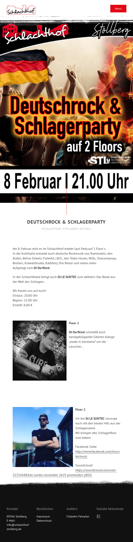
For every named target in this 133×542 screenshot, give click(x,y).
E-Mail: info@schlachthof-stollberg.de (18, 525)
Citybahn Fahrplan (77, 516)
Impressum (43, 516)
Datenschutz (44, 520)
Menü (118, 8)
